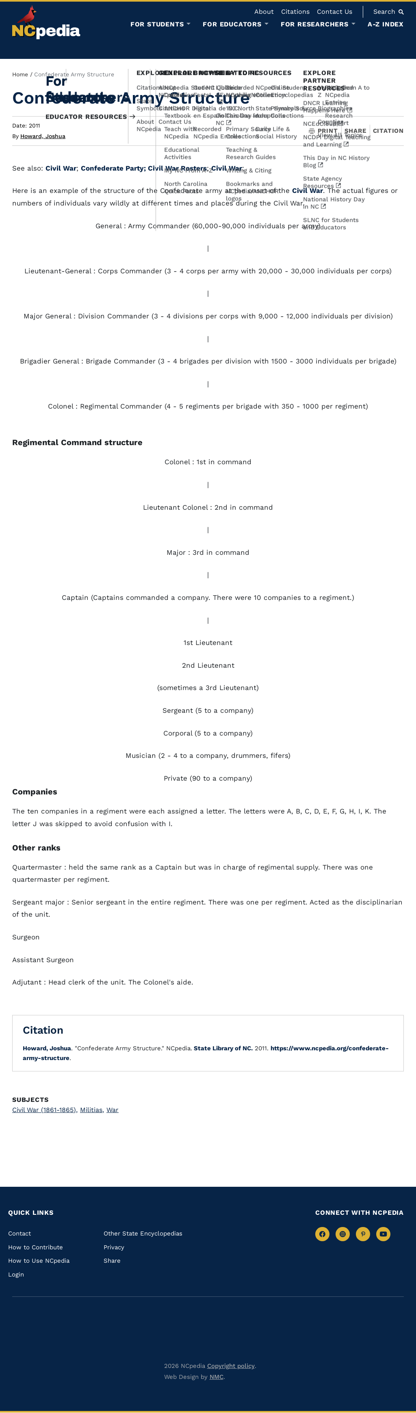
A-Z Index (386, 24)
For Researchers (315, 24)
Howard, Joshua (42, 136)
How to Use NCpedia (38, 1260)
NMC (216, 1377)
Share (355, 131)
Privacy (114, 1247)
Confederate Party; (114, 168)
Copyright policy (231, 1366)
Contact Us (334, 11)
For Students (157, 24)
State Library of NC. (222, 1048)
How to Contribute (35, 1247)
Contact (19, 1233)
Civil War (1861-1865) (45, 1110)
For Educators (232, 24)
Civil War (61, 168)
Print (323, 131)
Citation (388, 130)
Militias (92, 1110)
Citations (295, 11)
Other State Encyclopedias (143, 1233)
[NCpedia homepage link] (46, 22)
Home (20, 74)
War (112, 1110)
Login (16, 1274)
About (264, 11)
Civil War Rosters (177, 168)
